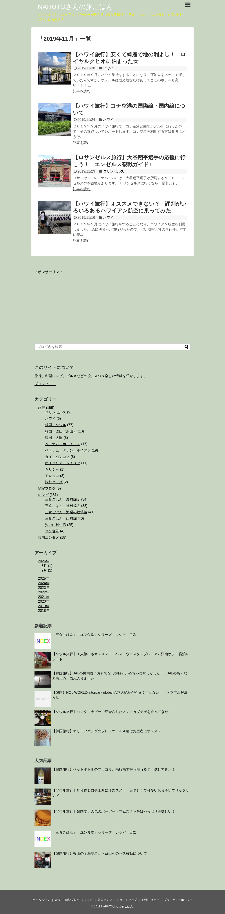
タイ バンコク (57, 457)
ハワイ (108, 68)
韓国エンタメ (48, 537)
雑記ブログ (47, 488)
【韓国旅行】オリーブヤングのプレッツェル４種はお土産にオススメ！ (108, 731)
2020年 (43, 601)
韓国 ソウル (55, 425)
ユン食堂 (52, 531)
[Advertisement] (67, 305)
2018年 (43, 610)
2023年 (43, 587)
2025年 (43, 578)
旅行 (41, 407)
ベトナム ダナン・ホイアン (68, 450)
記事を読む (82, 91)
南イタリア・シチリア (62, 463)
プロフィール (45, 384)
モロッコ (52, 476)
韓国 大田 (54, 437)
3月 (44, 566)
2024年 (43, 583)
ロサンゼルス (113, 171)
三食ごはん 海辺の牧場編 (66, 512)
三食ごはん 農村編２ (62, 499)
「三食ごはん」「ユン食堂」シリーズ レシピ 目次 (94, 635)
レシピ (43, 495)
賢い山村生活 (55, 525)
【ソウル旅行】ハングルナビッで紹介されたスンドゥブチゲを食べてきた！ (112, 712)
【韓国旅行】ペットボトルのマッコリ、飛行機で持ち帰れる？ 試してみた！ (113, 769)
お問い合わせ (150, 900)
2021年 (43, 597)
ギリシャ (52, 469)
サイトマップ (128, 900)
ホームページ (41, 900)
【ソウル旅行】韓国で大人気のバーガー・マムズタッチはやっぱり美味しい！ (113, 811)
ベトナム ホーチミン (62, 444)
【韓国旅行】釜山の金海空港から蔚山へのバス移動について (99, 853)
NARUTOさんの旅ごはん (75, 6)
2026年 (43, 561)
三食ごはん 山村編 (61, 518)
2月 (44, 570)
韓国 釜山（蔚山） (61, 431)
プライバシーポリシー (178, 900)
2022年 (43, 592)
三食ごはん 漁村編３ (62, 506)
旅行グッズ (54, 482)
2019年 (43, 606)
